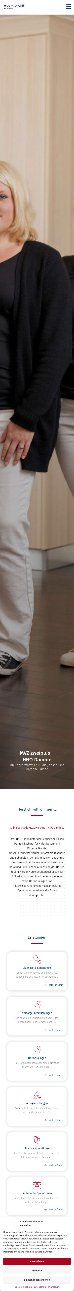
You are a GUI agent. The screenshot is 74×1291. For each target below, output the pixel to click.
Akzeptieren (37, 1261)
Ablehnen (37, 1270)
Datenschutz (40, 1287)
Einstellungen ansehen (37, 1279)
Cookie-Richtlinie (23, 1287)
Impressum (53, 1287)
